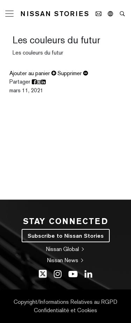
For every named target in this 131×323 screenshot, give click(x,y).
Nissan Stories (54, 13)
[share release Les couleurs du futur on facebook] (34, 82)
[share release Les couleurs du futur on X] (39, 82)
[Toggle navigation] (9, 13)
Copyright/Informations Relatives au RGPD (65, 302)
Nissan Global (65, 249)
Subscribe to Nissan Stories (66, 235)
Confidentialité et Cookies (65, 310)
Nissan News (66, 260)
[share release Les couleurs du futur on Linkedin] (43, 82)
